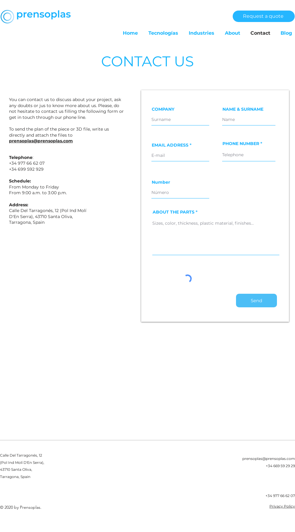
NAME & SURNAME (242, 109)
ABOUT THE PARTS (173, 212)
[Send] (256, 300)
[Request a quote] (264, 16)
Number (161, 182)
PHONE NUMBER (240, 143)
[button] (161, 33)
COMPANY (163, 109)
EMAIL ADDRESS (170, 145)
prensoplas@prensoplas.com (41, 141)
